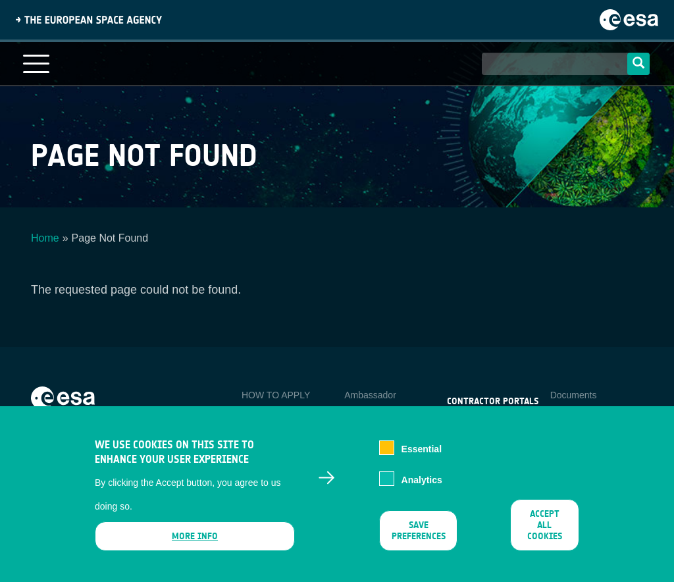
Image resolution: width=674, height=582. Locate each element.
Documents (573, 395)
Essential (422, 459)
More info (195, 546)
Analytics (422, 490)
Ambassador (370, 395)
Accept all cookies (544, 535)
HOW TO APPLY (276, 395)
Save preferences (419, 540)
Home (45, 238)
